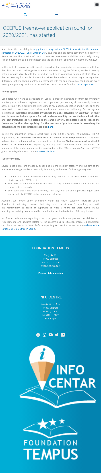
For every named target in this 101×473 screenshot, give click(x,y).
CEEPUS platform (85, 84)
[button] (96, 4)
